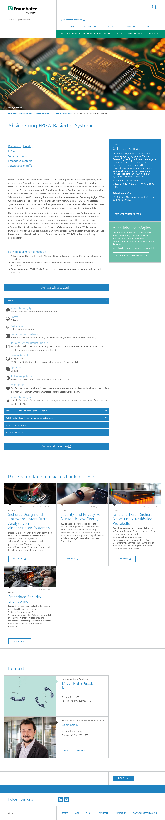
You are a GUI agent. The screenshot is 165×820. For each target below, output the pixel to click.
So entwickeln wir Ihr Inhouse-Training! (132, 248)
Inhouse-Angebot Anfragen (131, 255)
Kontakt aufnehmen (76, 750)
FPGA (11, 152)
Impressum (121, 813)
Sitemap (64, 813)
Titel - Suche (154, 6)
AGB (77, 813)
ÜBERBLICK (10, 301)
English (150, 27)
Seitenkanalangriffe (20, 166)
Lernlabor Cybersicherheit (19, 20)
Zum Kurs (18, 559)
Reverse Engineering (20, 147)
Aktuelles (112, 27)
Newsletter (91, 27)
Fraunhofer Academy (72, 20)
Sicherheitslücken (18, 157)
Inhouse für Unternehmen (102, 34)
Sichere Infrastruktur (62, 113)
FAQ (88, 813)
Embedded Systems (20, 162)
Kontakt (132, 27)
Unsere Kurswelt (70, 34)
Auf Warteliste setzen (54, 287)
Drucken (123, 778)
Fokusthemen (135, 34)
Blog (73, 27)
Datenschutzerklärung (145, 813)
